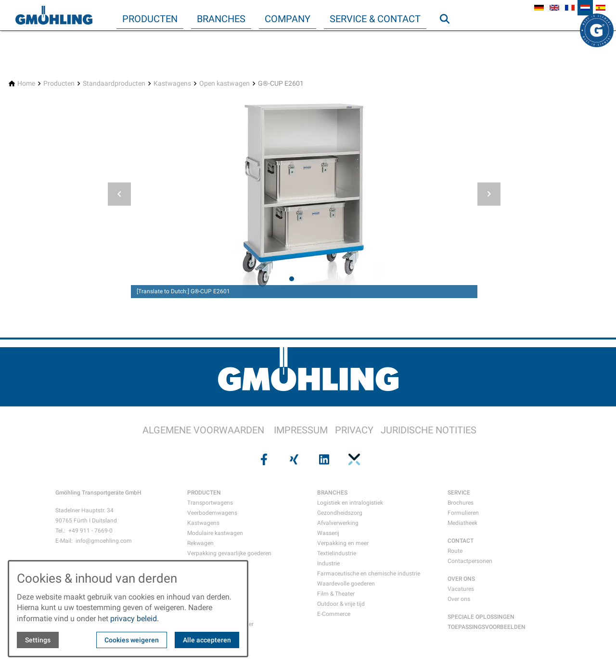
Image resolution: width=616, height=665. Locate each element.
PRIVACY (354, 430)
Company (287, 19)
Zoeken (449, 38)
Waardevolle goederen (346, 583)
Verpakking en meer (343, 543)
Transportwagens (210, 502)
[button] (119, 194)
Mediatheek (462, 523)
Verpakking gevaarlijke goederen (229, 553)
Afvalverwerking (338, 523)
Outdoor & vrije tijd (341, 603)
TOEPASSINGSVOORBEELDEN (487, 627)
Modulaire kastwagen (215, 533)
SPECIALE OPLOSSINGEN (481, 616)
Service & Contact (375, 19)
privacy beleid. (134, 618)
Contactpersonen (470, 561)
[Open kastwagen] (224, 83)
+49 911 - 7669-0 (90, 530)
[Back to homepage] (53, 15)
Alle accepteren (207, 640)
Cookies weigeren (131, 640)
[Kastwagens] (172, 83)
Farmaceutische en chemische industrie (368, 573)
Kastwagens (203, 523)
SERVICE (459, 492)
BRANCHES (332, 492)
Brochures (461, 502)
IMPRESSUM (301, 430)
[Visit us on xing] (293, 459)
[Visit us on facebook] (263, 459)
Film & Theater (336, 593)
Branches (221, 19)
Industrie (328, 563)
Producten (150, 19)
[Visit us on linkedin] (323, 459)
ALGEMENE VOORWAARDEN (203, 430)
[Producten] (59, 83)
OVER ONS (461, 578)
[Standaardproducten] (114, 83)
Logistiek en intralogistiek (350, 502)
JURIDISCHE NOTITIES (428, 430)
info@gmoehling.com (104, 540)
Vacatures (461, 589)
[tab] (291, 278)
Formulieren (463, 512)
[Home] (26, 83)
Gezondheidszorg (339, 512)
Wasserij (328, 533)
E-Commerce (333, 614)
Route (455, 551)
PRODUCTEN (204, 492)
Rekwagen (200, 543)
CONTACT (461, 540)
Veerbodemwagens (212, 512)
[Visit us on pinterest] (353, 459)
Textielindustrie (336, 553)
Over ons (459, 599)
